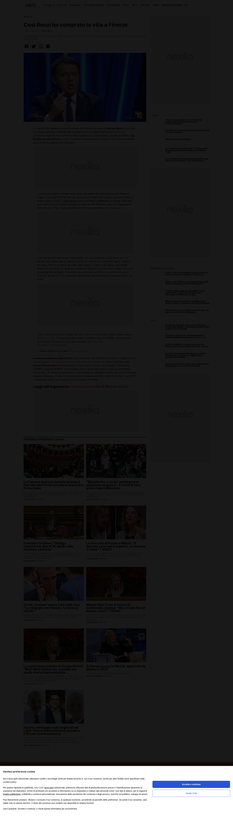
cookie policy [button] (9, 782)
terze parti (49, 787)
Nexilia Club (191, 793)
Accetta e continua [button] (191, 784)
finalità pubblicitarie (12, 794)
